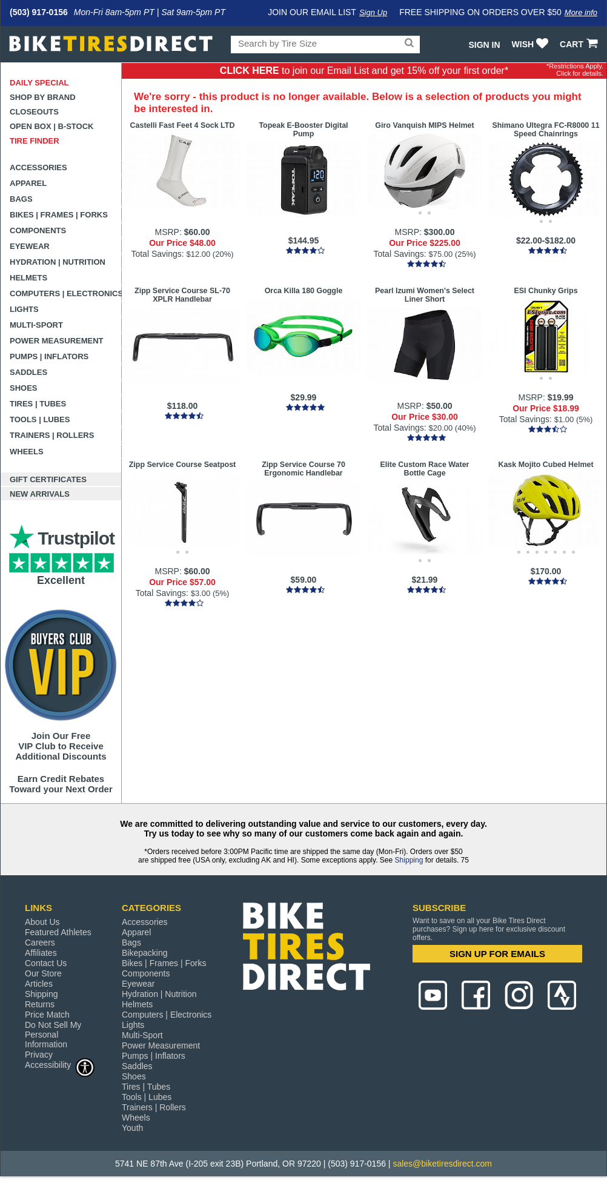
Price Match (47, 1014)
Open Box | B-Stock (51, 126)
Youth (132, 1128)
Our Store (43, 973)
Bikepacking (145, 953)
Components (38, 230)
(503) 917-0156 (39, 12)
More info (581, 12)
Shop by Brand (43, 97)
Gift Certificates (48, 479)
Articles (39, 984)
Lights (24, 309)
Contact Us (46, 963)
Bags (21, 199)
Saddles (28, 372)
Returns (40, 1004)
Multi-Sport (36, 325)
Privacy (39, 1054)
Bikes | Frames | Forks (59, 214)
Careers (40, 942)
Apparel (28, 183)
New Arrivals (40, 494)
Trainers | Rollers (52, 435)
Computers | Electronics (66, 293)
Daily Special (39, 82)
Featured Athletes (58, 932)
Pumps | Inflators (49, 356)
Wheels (27, 451)
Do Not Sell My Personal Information (53, 1034)
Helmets (28, 277)
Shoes (24, 388)
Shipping (409, 860)
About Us (42, 922)
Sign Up (373, 12)
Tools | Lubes (40, 419)
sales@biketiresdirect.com (442, 1163)
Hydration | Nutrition (57, 262)
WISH (531, 44)
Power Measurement (57, 340)
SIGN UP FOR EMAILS (497, 954)
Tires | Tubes (38, 403)
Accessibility (60, 1064)
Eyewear (30, 246)
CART (580, 44)
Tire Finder (34, 140)
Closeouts (34, 111)
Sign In (484, 45)
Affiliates (41, 953)
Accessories (38, 167)
